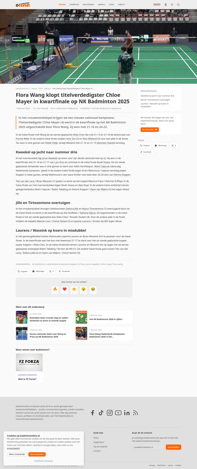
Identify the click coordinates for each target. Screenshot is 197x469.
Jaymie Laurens (82, 221)
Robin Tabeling (60, 189)
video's (121, 4)
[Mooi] (64, 290)
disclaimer (161, 465)
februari (47, 88)
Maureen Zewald (106, 142)
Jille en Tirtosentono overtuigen (155, 99)
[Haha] (93, 290)
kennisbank (88, 4)
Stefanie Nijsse (88, 212)
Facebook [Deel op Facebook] (64, 271)
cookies (178, 465)
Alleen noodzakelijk (17, 454)
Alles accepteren (37, 454)
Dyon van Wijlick (99, 189)
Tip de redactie (100, 446)
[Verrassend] (83, 290)
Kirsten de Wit (100, 221)
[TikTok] (101, 413)
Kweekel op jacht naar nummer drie (157, 95)
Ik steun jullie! (149, 129)
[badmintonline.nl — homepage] (23, 4)
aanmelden (173, 447)
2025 (41, 88)
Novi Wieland (90, 138)
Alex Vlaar (83, 185)
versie (170, 465)
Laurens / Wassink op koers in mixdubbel (155, 105)
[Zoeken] (178, 4)
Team (95, 437)
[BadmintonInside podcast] (166, 4)
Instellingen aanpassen (43, 461)
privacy (152, 465)
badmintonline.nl (23, 88)
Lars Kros (59, 162)
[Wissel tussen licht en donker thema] (172, 4)
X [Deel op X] (51, 271)
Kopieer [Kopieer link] (22, 271)
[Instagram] (110, 413)
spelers (101, 4)
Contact (97, 450)
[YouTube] (118, 413)
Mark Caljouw (101, 166)
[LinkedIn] (127, 413)
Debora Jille (72, 208)
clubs (111, 4)
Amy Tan (71, 138)
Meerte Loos (43, 221)
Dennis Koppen (122, 174)
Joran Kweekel (49, 158)
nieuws (62, 4)
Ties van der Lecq (25, 181)
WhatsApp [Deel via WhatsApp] (38, 271)
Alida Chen (79, 134)
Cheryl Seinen (59, 221)
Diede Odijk (51, 142)
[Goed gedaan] (74, 290)
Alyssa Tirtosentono (92, 208)
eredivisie (74, 4)
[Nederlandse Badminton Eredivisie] (157, 4)
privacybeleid (13, 448)
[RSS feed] (135, 413)
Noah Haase (103, 162)
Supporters (98, 442)
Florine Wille (22, 138)
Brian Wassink (44, 181)
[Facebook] (92, 413)
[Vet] (55, 290)
